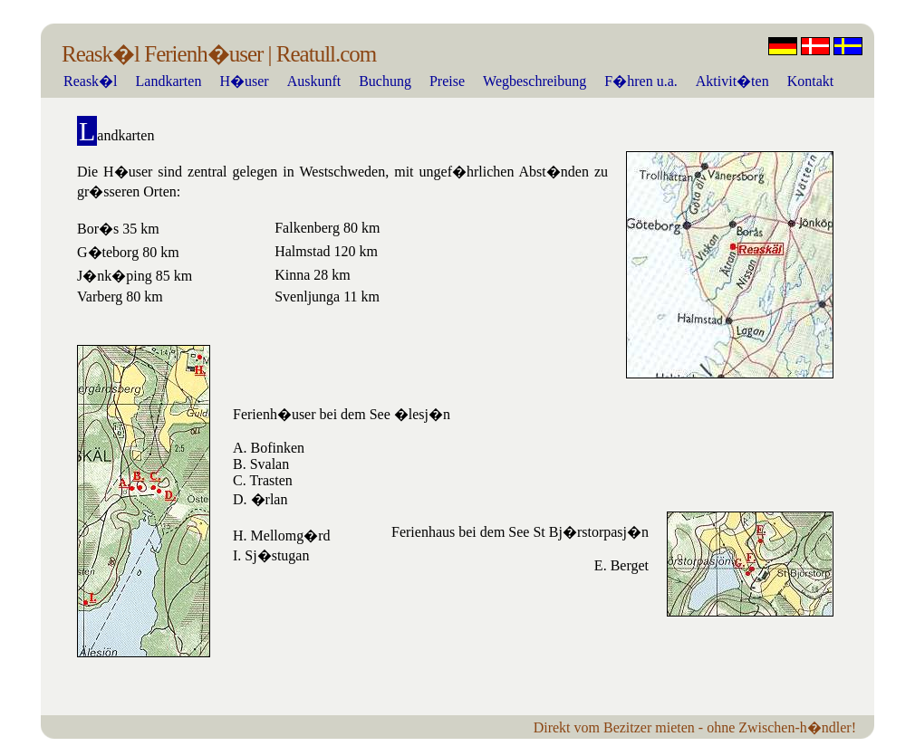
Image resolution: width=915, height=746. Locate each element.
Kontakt (810, 81)
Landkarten (169, 81)
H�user (243, 81)
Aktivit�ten (732, 81)
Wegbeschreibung (534, 81)
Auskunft (314, 81)
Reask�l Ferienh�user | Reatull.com (219, 54)
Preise (447, 81)
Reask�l (90, 81)
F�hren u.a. (640, 81)
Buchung (385, 81)
